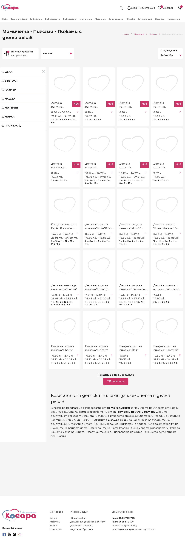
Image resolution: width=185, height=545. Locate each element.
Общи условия (78, 518)
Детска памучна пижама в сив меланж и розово (114, 333)
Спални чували (19, 19)
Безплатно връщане (81, 529)
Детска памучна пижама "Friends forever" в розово (16, 116)
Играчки (159, 19)
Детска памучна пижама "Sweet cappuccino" (107, 116)
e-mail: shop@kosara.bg (124, 525)
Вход (134, 8)
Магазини (55, 522)
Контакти (56, 529)
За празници (145, 19)
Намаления (174, 19)
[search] (115, 8)
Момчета (100, 19)
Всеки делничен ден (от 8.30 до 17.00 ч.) (133, 529)
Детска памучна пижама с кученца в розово (155, 116)
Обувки (131, 19)
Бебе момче (70, 19)
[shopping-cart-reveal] (179, 8)
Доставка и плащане (81, 525)
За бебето (36, 19)
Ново (5, 19)
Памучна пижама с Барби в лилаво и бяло (23, 261)
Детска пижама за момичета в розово (18, 188)
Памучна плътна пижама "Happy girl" (159, 406)
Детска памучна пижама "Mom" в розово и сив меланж (115, 261)
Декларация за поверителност (87, 522)
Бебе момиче (52, 19)
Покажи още (92, 439)
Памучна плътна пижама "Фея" (113, 406)
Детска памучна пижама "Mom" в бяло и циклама (67, 261)
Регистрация (147, 8)
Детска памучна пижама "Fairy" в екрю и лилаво (64, 189)
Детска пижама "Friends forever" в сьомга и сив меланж (158, 261)
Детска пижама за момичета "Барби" (25, 333)
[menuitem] (5, 19)
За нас (53, 518)
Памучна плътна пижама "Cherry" (22, 406)
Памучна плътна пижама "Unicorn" (67, 406)
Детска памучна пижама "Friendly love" (67, 333)
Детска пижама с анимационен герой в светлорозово (157, 334)
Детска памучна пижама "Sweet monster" (153, 189)
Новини (54, 525)
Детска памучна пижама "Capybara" (62, 116)
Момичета (86, 19)
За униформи (116, 19)
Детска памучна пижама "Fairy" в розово (107, 189)
